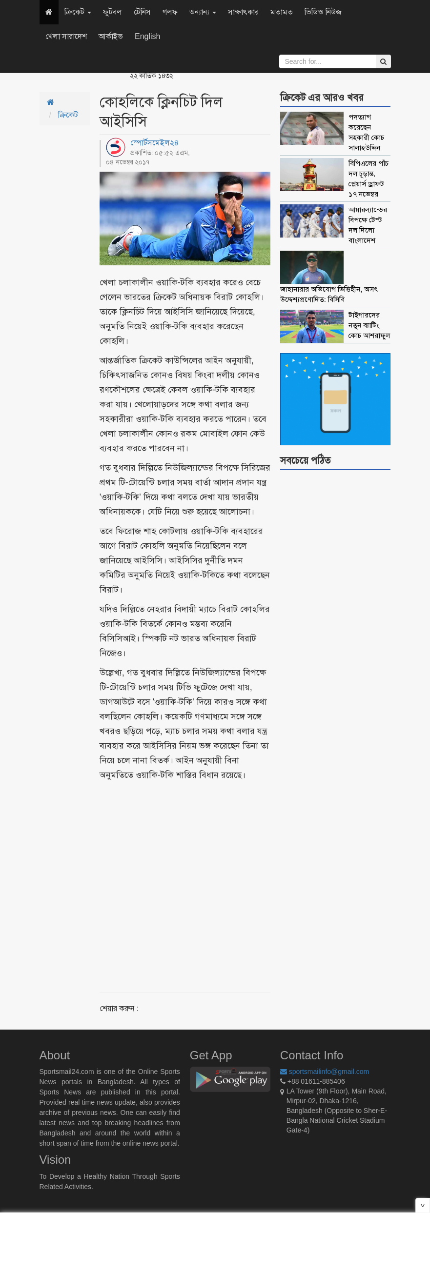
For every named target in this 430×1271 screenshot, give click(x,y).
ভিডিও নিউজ (323, 12)
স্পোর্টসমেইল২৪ (154, 143)
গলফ (170, 12)
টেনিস (142, 12)
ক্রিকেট (77, 12)
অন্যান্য (202, 12)
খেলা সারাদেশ (66, 36)
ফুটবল (112, 12)
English (147, 36)
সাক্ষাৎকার (243, 12)
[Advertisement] (214, 875)
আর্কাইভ (111, 36)
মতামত (281, 12)
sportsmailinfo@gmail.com (324, 1071)
